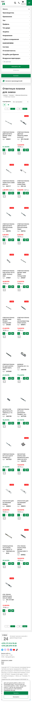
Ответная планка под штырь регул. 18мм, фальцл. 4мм (9, 273)
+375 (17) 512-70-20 (9, 643)
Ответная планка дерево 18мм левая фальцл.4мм (23, 273)
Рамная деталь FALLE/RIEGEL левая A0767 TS (8, 547)
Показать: (16, 66)
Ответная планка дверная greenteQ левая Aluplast (23, 134)
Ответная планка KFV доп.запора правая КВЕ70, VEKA (8, 367)
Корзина (23, 3)
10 (19, 109)
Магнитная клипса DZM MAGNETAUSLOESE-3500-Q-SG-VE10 (23, 456)
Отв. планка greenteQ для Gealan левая (7, 596)
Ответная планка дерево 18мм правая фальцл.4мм (8, 320)
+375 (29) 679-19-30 (9, 646)
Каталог (16, 76)
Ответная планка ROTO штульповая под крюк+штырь (23, 320)
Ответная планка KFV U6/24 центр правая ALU (8, 455)
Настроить (16, 697)
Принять (16, 693)
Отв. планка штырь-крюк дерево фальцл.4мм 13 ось (22, 549)
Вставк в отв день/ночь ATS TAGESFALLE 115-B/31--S (8, 411)
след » (25, 109)
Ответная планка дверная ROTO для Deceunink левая (23, 226)
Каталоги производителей (12, 81)
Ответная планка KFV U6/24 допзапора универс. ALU (23, 411)
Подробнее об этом (9, 690)
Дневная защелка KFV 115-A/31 (23, 366)
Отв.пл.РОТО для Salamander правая (8, 502)
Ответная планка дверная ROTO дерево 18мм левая (8, 134)
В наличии (7, 61)
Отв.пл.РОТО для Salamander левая (22, 502)
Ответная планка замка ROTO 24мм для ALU (9, 182)
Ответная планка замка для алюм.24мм (23, 182)
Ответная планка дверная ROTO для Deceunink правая (8, 226)
